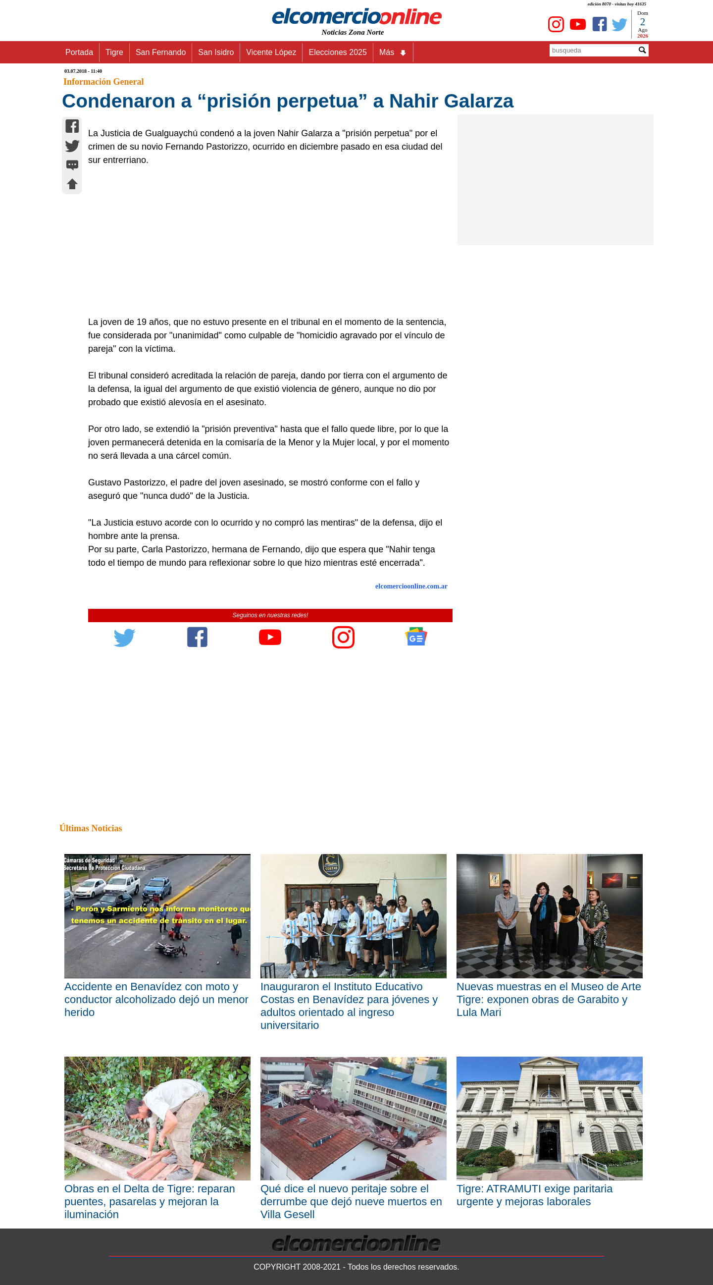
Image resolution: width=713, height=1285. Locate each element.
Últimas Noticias (90, 828)
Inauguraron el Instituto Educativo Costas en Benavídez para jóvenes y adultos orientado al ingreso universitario (349, 1005)
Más (393, 52)
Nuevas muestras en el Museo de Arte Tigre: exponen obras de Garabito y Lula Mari (549, 999)
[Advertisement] (265, 241)
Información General (103, 82)
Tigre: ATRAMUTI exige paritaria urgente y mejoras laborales (534, 1195)
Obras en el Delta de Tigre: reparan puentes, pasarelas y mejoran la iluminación (149, 1201)
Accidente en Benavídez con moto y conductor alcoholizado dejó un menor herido (156, 999)
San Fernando (161, 52)
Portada (79, 52)
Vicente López (271, 52)
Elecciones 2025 (337, 52)
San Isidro (216, 52)
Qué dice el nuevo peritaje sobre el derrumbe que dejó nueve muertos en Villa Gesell (351, 1201)
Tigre (114, 52)
